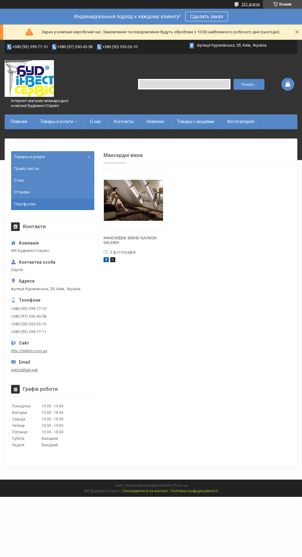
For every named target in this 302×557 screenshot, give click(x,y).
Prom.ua (180, 485)
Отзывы (22, 192)
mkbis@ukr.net (24, 370)
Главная (19, 121)
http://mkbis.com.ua (29, 351)
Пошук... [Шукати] (249, 84)
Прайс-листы (26, 168)
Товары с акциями (195, 121)
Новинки (155, 121)
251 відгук (251, 4)
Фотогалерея (240, 121)
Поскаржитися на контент (145, 491)
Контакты (124, 121)
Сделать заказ (206, 16)
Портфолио (25, 204)
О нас (95, 121)
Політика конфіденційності (194, 491)
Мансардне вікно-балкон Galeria (130, 240)
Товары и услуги (56, 121)
